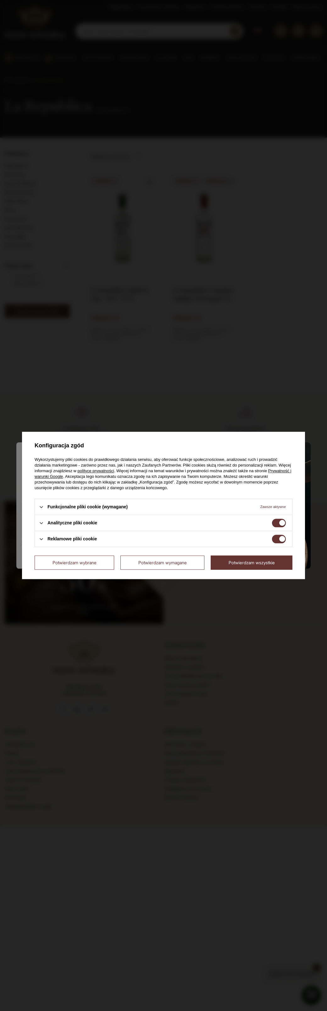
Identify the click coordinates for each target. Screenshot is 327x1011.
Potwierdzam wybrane (75, 562)
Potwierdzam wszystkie (252, 562)
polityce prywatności (96, 470)
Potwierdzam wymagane (162, 562)
